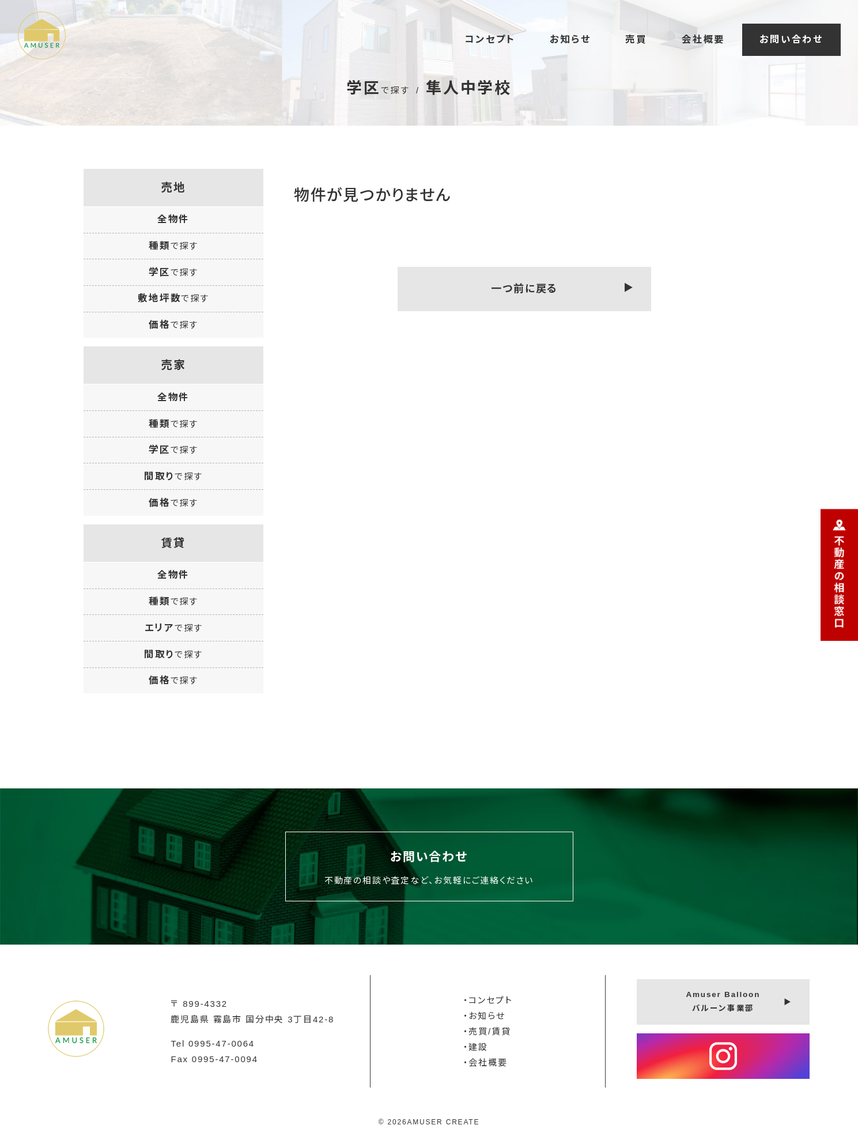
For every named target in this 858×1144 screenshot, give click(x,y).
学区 (173, 272)
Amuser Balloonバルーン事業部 (723, 1001)
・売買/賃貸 (487, 1031)
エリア (174, 627)
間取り (173, 476)
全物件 (173, 219)
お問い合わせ (791, 39)
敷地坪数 (173, 298)
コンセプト (489, 39)
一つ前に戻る (524, 289)
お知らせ (570, 39)
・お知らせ (484, 1016)
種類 (173, 245)
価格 (173, 324)
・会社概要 (485, 1062)
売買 (636, 39)
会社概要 (703, 39)
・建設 (475, 1047)
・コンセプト (488, 1000)
